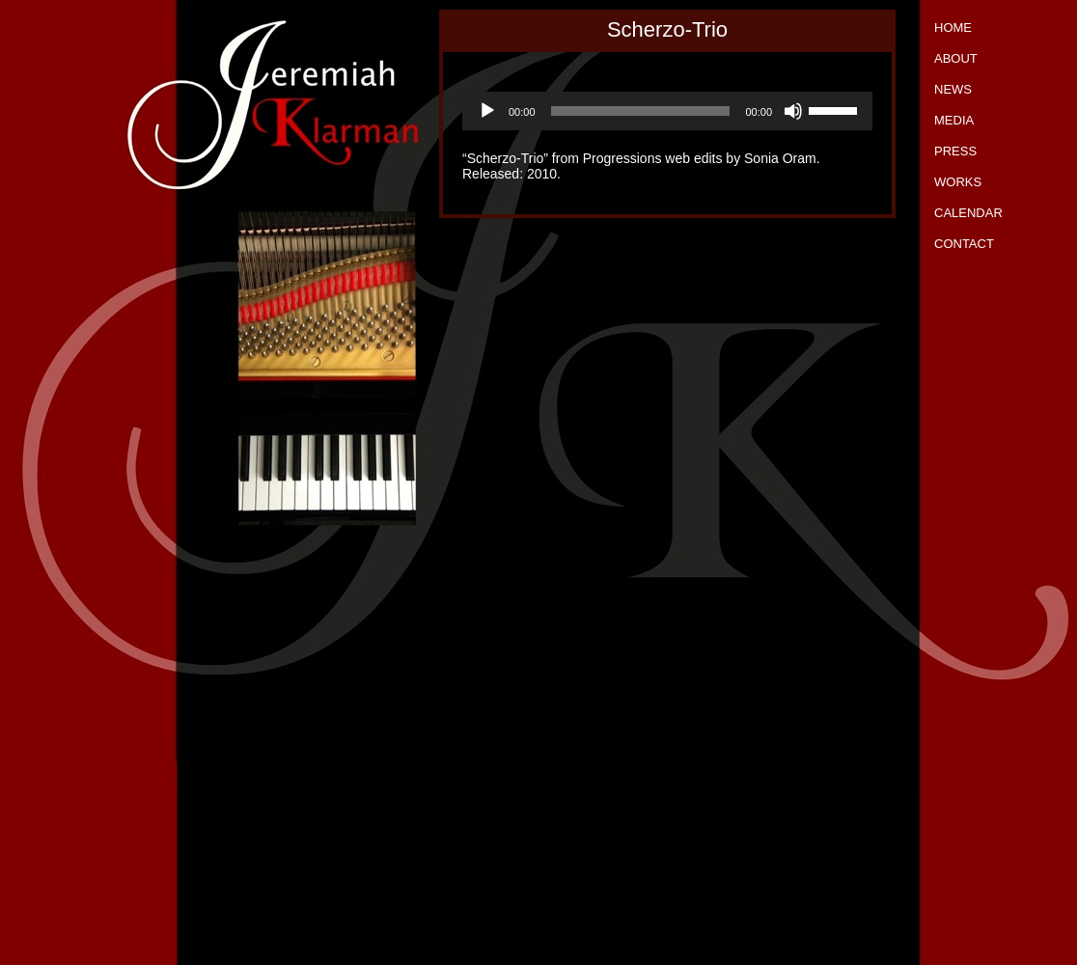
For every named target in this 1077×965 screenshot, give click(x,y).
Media (954, 120)
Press (955, 151)
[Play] (487, 111)
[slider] (641, 111)
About (956, 58)
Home (953, 27)
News (953, 89)
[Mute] (793, 111)
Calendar (968, 213)
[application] (667, 111)
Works (957, 182)
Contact (964, 243)
